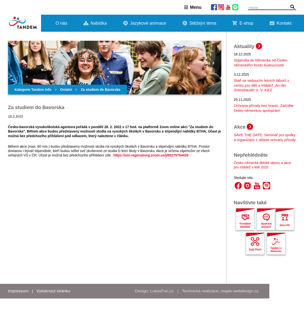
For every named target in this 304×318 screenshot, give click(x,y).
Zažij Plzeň (255, 249)
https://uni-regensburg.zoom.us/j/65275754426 (150, 155)
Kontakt (284, 23)
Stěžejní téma (202, 23)
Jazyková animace (266, 225)
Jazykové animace (148, 23)
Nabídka (99, 23)
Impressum (18, 291)
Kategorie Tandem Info (33, 90)
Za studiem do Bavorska (100, 90)
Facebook (238, 185)
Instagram (247, 185)
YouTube (257, 185)
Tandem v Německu (276, 250)
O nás (61, 23)
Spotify (266, 185)
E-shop (246, 23)
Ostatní (66, 90)
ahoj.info (285, 225)
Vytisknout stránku (53, 291)
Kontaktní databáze (245, 225)
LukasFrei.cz (162, 291)
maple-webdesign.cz (240, 291)
